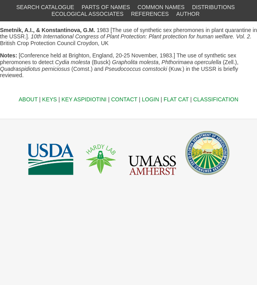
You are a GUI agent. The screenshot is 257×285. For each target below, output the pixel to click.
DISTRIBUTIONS (213, 7)
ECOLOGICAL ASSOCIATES (87, 14)
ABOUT (28, 99)
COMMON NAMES (161, 7)
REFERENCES (150, 14)
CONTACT (124, 99)
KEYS (49, 99)
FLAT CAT (176, 99)
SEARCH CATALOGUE (45, 7)
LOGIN (150, 99)
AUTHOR (188, 14)
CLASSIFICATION (215, 99)
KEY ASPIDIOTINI (83, 99)
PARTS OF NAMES (106, 7)
